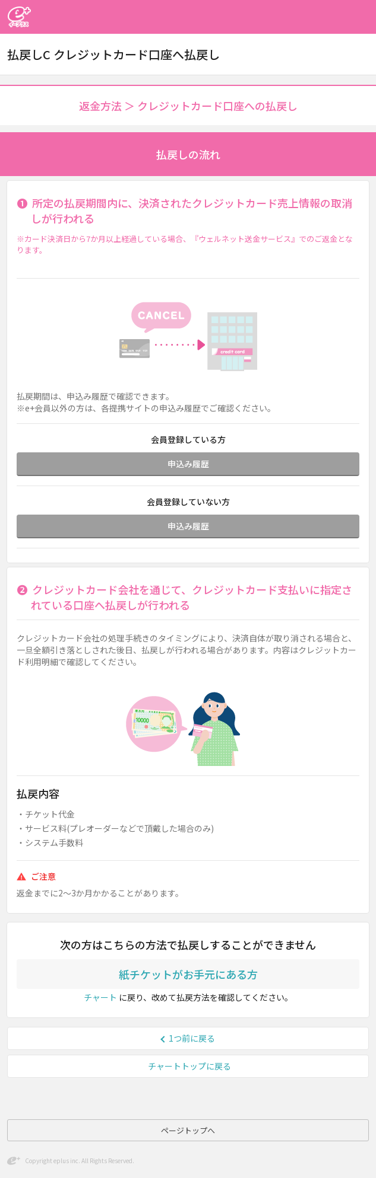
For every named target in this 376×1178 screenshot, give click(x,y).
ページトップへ (188, 1130)
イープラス (19, 17)
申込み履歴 (188, 464)
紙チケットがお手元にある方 (188, 974)
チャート (100, 997)
